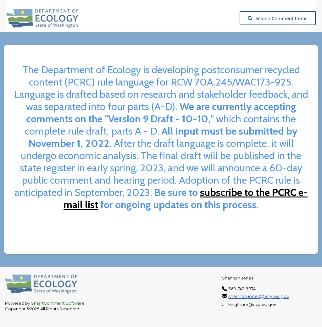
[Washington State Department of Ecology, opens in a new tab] (45, 18)
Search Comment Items (277, 18)
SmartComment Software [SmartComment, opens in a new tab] (58, 303)
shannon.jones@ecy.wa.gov (258, 296)
